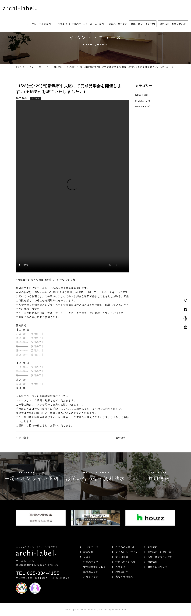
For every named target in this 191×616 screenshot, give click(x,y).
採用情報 (153, 562)
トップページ (90, 547)
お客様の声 (75, 23)
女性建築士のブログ (94, 566)
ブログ (87, 556)
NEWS (35, 98)
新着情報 (88, 551)
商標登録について (158, 566)
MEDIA (139, 100)
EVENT (139, 106)
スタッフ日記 (90, 576)
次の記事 (122, 437)
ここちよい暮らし (125, 547)
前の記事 (22, 437)
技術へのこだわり (125, 562)
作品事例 (62, 23)
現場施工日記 (90, 571)
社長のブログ (90, 562)
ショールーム (90, 23)
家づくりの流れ (107, 23)
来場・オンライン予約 (143, 23)
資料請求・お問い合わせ (173, 23)
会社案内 (122, 23)
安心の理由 (121, 556)
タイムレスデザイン (126, 551)
